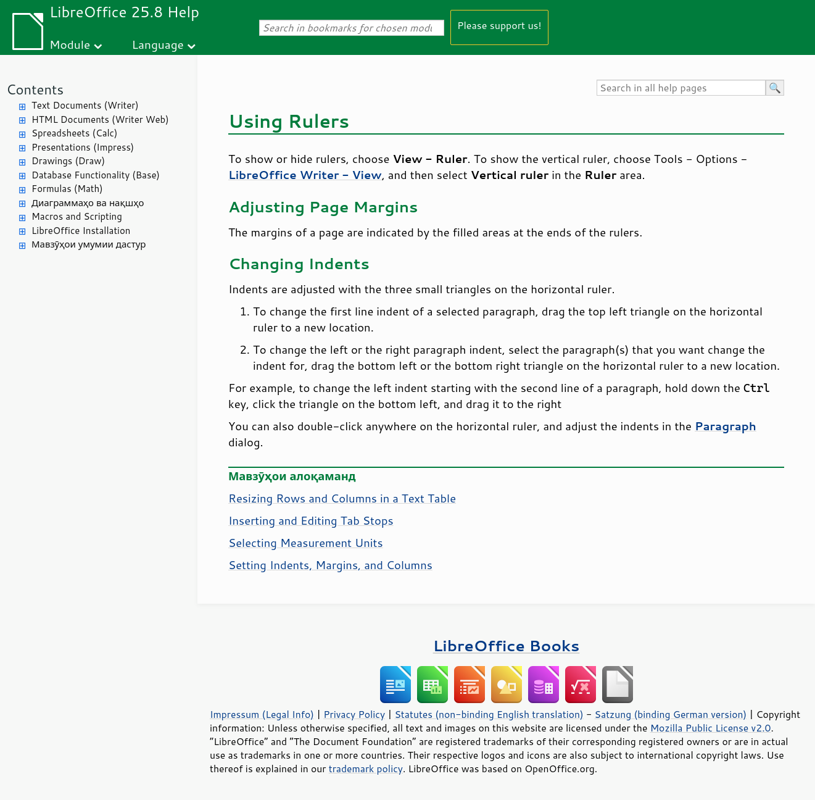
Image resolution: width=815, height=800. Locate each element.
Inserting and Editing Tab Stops (311, 520)
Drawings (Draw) (68, 160)
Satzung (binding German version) (671, 714)
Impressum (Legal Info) (262, 714)
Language (158, 44)
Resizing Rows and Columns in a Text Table (342, 498)
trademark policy (366, 768)
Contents (35, 89)
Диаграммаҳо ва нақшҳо (87, 202)
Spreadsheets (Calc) (74, 133)
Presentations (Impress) (82, 147)
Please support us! (499, 25)
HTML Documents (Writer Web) (100, 119)
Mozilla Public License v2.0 (710, 728)
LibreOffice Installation (80, 230)
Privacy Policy (354, 714)
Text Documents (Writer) (85, 105)
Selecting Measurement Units (305, 543)
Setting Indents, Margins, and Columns (330, 565)
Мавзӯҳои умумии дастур (88, 244)
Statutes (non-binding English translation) (488, 714)
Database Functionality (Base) (95, 175)
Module (69, 44)
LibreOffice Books (506, 645)
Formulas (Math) (67, 188)
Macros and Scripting (76, 216)
